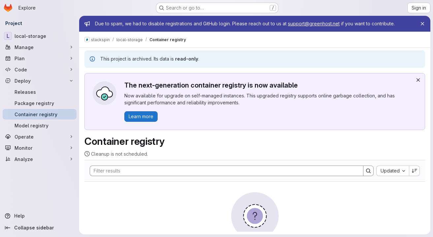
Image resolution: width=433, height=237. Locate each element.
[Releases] (40, 92)
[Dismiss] (418, 80)
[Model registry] (40, 125)
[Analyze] (40, 159)
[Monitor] (40, 148)
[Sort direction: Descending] (414, 171)
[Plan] (40, 58)
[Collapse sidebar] (40, 228)
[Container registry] (40, 114)
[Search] (223, 171)
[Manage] (40, 47)
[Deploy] (40, 80)
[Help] (40, 216)
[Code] (40, 69)
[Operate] (40, 136)
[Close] (422, 24)
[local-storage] (40, 36)
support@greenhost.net (314, 23)
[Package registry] (40, 103)
